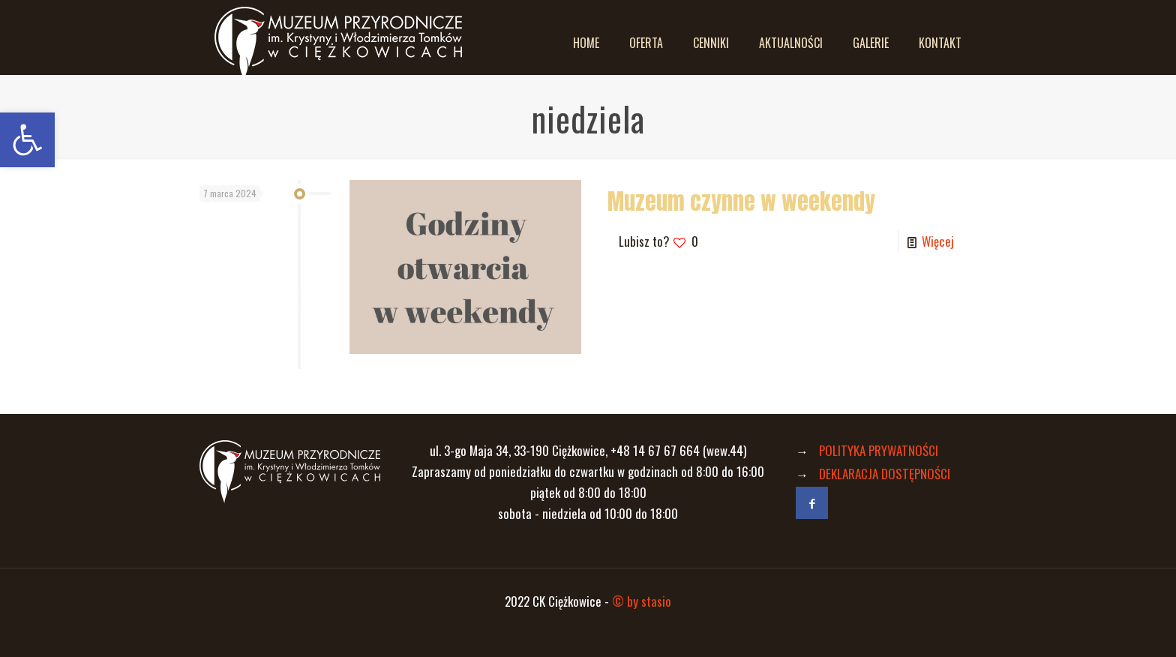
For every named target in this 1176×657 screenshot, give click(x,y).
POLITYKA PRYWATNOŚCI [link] (878, 450)
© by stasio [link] (641, 601)
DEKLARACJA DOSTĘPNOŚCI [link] (884, 473)
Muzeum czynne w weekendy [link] (741, 201)
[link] (27, 139)
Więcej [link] (938, 241)
